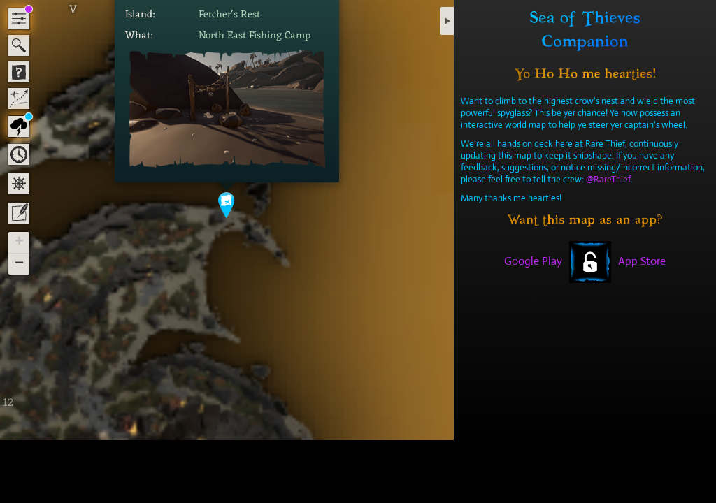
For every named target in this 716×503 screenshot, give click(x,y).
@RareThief (608, 179)
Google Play (533, 261)
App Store (642, 261)
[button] (227, 204)
